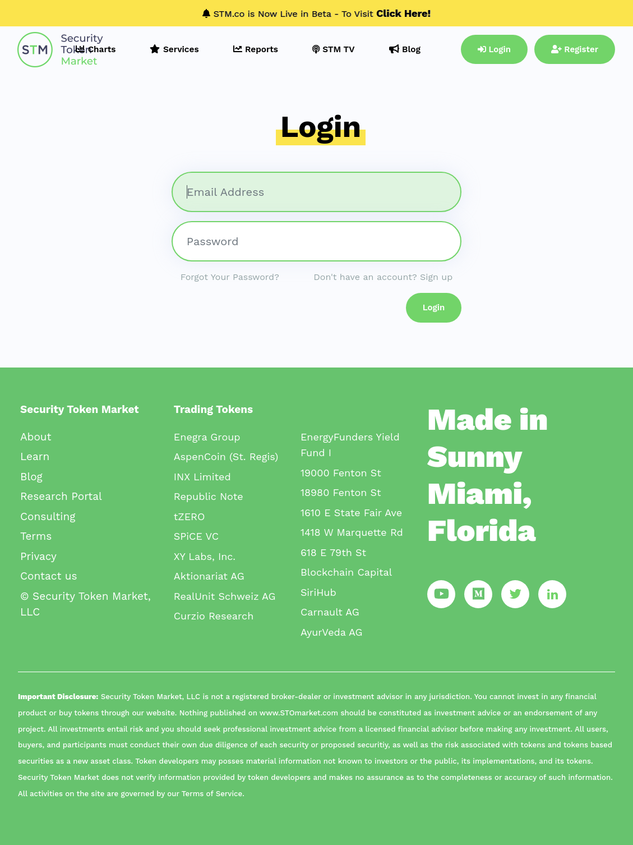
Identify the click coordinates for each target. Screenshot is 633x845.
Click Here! (403, 13)
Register (574, 49)
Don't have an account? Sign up (382, 277)
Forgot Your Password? (230, 277)
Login (494, 49)
